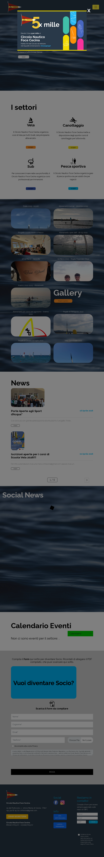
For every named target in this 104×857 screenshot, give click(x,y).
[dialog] (52, 428)
